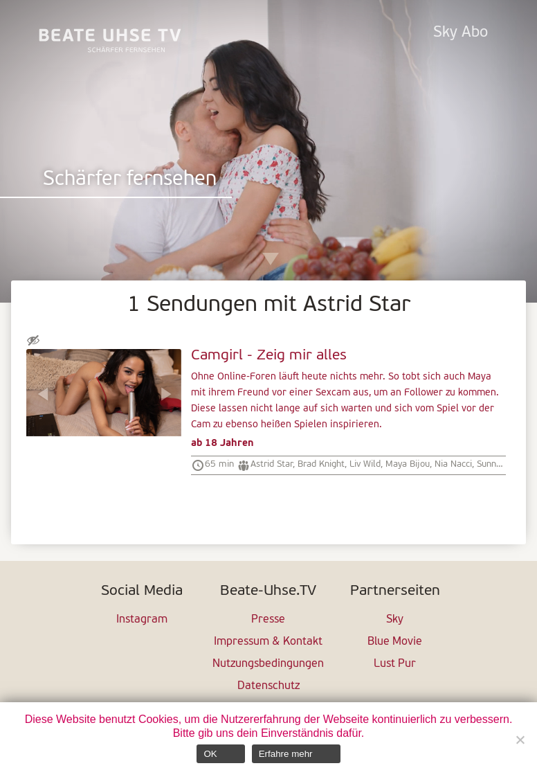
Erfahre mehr (286, 754)
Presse (268, 619)
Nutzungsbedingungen (268, 664)
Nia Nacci (453, 464)
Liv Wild (365, 464)
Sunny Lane (499, 464)
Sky (394, 619)
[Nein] (520, 740)
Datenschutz (268, 686)
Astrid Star (272, 464)
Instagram (141, 619)
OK (210, 754)
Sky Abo (460, 33)
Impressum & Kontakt (268, 642)
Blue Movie (394, 642)
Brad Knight (321, 464)
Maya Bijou (407, 464)
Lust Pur (395, 664)
